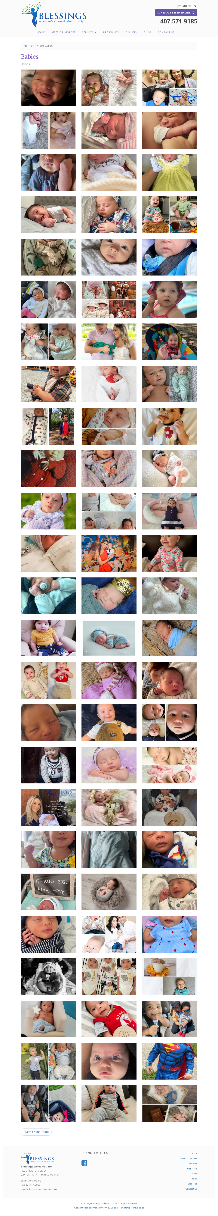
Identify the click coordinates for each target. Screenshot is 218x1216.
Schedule (176, 12)
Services (89, 32)
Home (41, 32)
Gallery (131, 32)
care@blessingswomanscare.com (39, 1189)
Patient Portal (187, 5)
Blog (147, 32)
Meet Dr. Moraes (63, 32)
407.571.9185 (178, 21)
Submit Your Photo (36, 1132)
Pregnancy (111, 32)
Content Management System (90, 1207)
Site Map (192, 1183)
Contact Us (166, 32)
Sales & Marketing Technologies (127, 1207)
